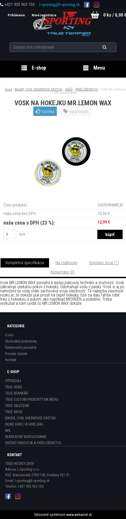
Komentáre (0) (62, 272)
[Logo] (62, 23)
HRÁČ (69, 89)
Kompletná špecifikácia (25, 262)
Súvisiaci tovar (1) (104, 262)
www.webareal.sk (79, 515)
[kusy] (9, 234)
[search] (110, 47)
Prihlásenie (16, 15)
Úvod (8, 89)
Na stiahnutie (66, 262)
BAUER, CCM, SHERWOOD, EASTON (38, 89)
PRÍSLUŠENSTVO (86, 89)
